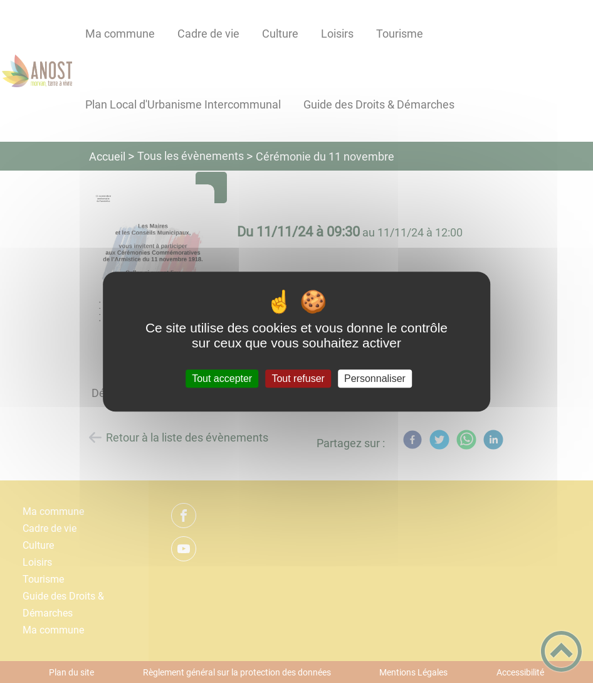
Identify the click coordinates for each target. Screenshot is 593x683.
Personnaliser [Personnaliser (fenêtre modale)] (375, 378)
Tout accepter (222, 378)
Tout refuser (297, 378)
